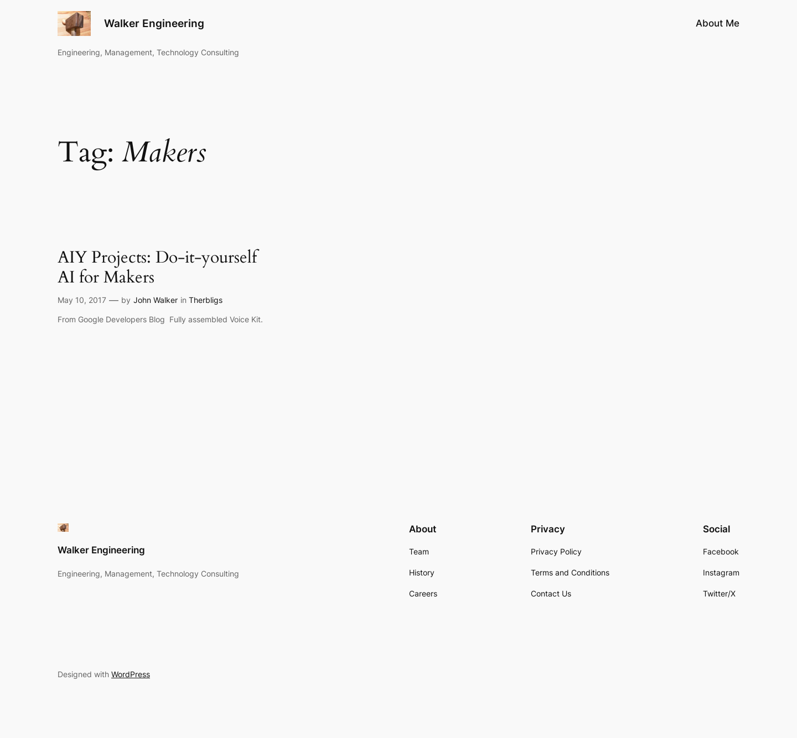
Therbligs (205, 300)
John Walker (155, 300)
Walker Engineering (154, 23)
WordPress (130, 674)
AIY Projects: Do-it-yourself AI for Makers (157, 267)
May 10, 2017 (82, 300)
